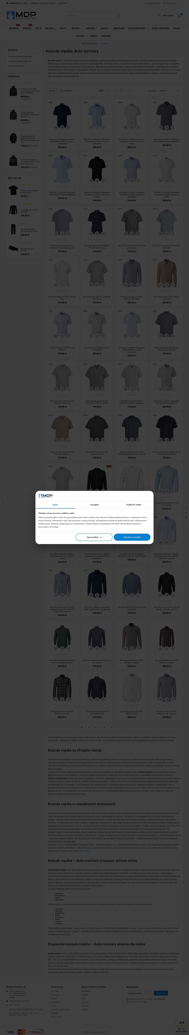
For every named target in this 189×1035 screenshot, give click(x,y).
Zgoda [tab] (55, 505)
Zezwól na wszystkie (132, 537)
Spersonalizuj (94, 537)
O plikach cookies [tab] (133, 505)
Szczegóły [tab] (94, 505)
